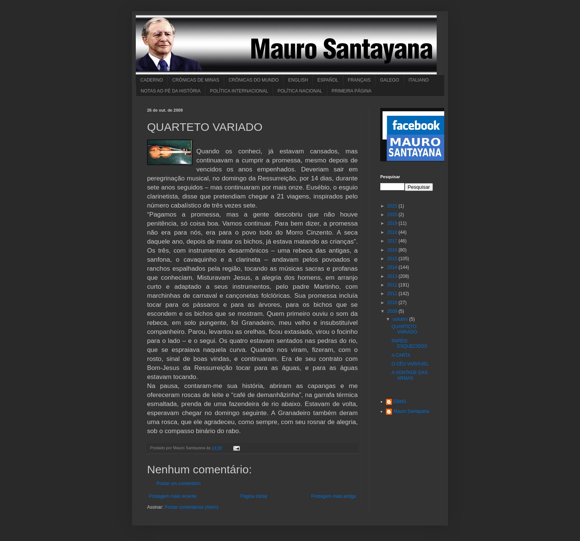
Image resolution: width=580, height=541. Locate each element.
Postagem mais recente (172, 496)
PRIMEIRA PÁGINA (352, 91)
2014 (393, 267)
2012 (393, 285)
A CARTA (401, 355)
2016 (393, 250)
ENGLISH (298, 80)
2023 (393, 206)
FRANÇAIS (359, 80)
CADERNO (151, 80)
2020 (393, 214)
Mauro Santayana (411, 411)
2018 (393, 232)
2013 (393, 276)
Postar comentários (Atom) (192, 507)
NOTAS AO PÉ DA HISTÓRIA (170, 91)
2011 (393, 293)
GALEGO (389, 80)
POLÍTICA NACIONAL (300, 91)
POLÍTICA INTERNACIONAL (239, 91)
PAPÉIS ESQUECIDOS (409, 343)
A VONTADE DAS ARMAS (410, 375)
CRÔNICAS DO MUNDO (254, 80)
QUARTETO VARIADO (404, 329)
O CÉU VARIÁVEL (410, 364)
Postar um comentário (178, 483)
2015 (393, 258)
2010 (393, 302)
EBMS (399, 401)
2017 (393, 241)
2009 (393, 311)
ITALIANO (418, 80)
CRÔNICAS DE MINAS (195, 80)
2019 (393, 223)
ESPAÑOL (328, 80)
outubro (401, 319)
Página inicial (253, 496)
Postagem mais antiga (333, 496)
